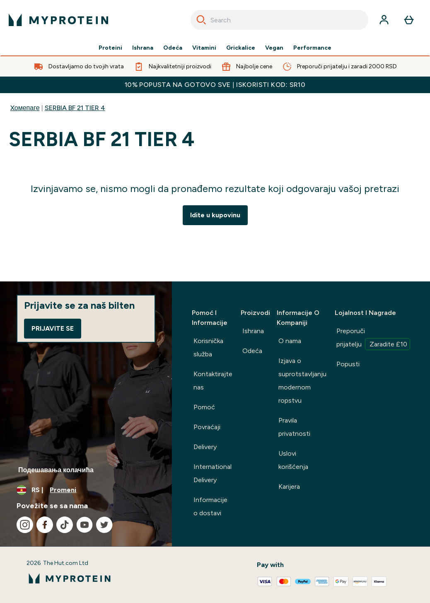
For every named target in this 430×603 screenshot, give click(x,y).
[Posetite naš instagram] (25, 525)
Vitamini (204, 48)
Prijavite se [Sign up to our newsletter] (52, 328)
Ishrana (142, 48)
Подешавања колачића (56, 470)
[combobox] (279, 20)
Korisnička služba (208, 347)
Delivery (205, 447)
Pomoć (204, 407)
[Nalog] (384, 20)
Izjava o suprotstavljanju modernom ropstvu (302, 380)
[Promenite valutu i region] (86, 490)
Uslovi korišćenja (293, 460)
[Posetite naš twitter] (104, 525)
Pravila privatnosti (294, 426)
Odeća (172, 48)
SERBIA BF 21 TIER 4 (75, 108)
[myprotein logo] (58, 20)
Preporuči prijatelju (373, 338)
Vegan (274, 48)
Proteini (110, 48)
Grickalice (240, 48)
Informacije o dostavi (210, 506)
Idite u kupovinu (215, 215)
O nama (289, 341)
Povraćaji (206, 427)
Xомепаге (25, 108)
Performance (312, 48)
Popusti (348, 364)
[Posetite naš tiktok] (64, 525)
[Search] (201, 20)
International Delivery (212, 473)
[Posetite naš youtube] (84, 525)
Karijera (289, 486)
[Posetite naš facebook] (44, 525)
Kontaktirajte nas (212, 380)
